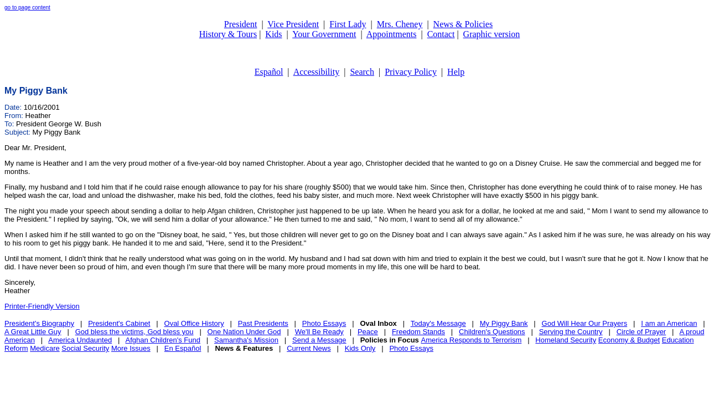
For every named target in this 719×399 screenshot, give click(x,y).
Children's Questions (492, 332)
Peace (368, 332)
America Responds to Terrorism (471, 340)
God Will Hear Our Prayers (585, 323)
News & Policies (463, 24)
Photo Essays (324, 323)
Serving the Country (571, 332)
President (240, 24)
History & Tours (228, 34)
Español (269, 71)
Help (455, 71)
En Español (182, 348)
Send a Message (319, 340)
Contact (441, 34)
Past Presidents (263, 323)
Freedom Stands (418, 332)
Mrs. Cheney (400, 24)
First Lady (347, 24)
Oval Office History (194, 323)
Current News (308, 348)
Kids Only (360, 348)
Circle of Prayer (641, 332)
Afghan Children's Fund (163, 340)
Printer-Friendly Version (42, 306)
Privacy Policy (411, 71)
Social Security (85, 348)
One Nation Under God (244, 332)
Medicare (44, 348)
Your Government (324, 34)
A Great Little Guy (32, 332)
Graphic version (491, 34)
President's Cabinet (119, 323)
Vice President (293, 24)
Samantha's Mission (246, 340)
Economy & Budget (629, 340)
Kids (273, 34)
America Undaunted (80, 340)
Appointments (391, 34)
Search (362, 71)
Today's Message (438, 323)
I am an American (669, 323)
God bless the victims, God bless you (134, 332)
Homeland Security (565, 340)
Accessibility (316, 71)
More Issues (131, 348)
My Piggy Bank (504, 323)
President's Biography (39, 323)
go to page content (27, 7)
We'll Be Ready (319, 332)
